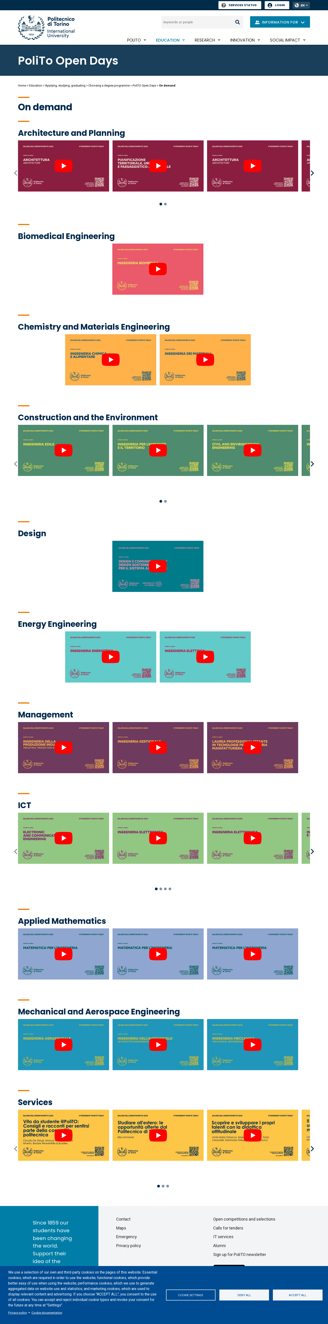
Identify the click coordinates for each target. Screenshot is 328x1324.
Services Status (239, 5)
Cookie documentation (46, 1312)
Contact (123, 1219)
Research (205, 40)
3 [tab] (165, 889)
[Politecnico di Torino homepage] (46, 27)
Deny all (244, 1295)
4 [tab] (170, 889)
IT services (223, 1236)
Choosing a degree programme (109, 85)
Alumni (219, 1245)
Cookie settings (190, 1295)
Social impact (285, 40)
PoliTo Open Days (68, 61)
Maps (121, 1228)
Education (167, 40)
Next (312, 173)
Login (280, 5)
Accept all (297, 1295)
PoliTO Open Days (144, 85)
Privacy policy (17, 1312)
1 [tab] (160, 204)
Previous (16, 173)
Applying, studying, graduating (65, 85)
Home (22, 85)
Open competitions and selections (244, 1219)
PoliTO (134, 40)
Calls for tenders (228, 1228)
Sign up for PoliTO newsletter (239, 1254)
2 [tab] (165, 204)
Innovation (242, 40)
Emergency (126, 1236)
